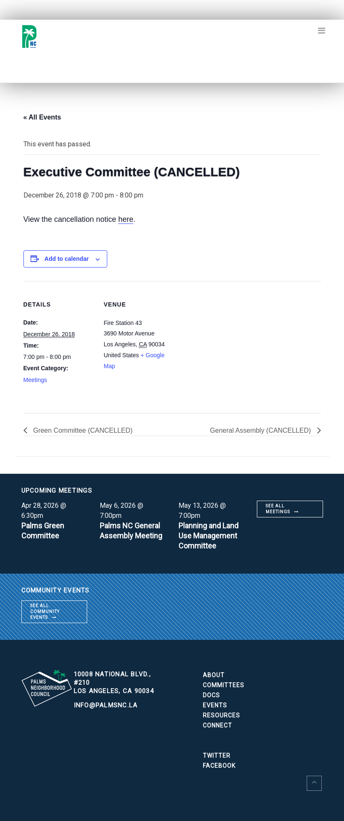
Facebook (219, 765)
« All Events (42, 117)
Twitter (216, 755)
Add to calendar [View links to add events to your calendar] (66, 258)
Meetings (35, 380)
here (125, 219)
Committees (223, 685)
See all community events (44, 611)
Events (215, 705)
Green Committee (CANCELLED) (82, 430)
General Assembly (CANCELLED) (261, 430)
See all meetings (278, 509)
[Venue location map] (228, 339)
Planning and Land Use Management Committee (208, 535)
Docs (211, 695)
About (214, 675)
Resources (221, 715)
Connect (217, 725)
